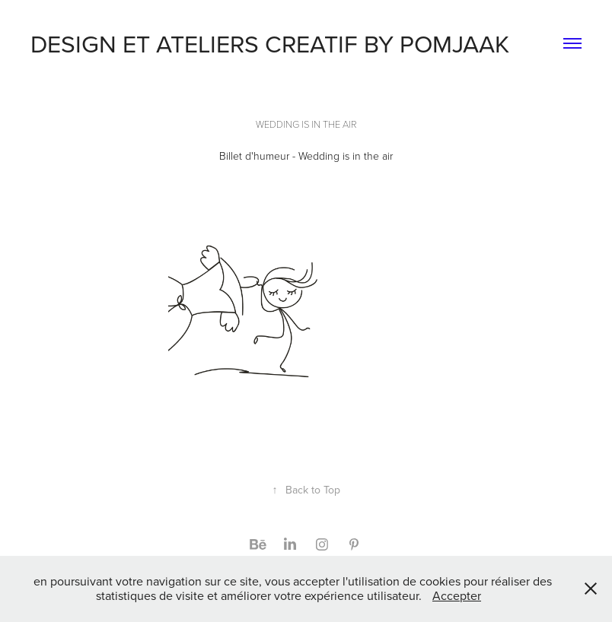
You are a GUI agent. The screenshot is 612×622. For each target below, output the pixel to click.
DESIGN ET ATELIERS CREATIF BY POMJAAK (269, 43)
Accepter (456, 595)
